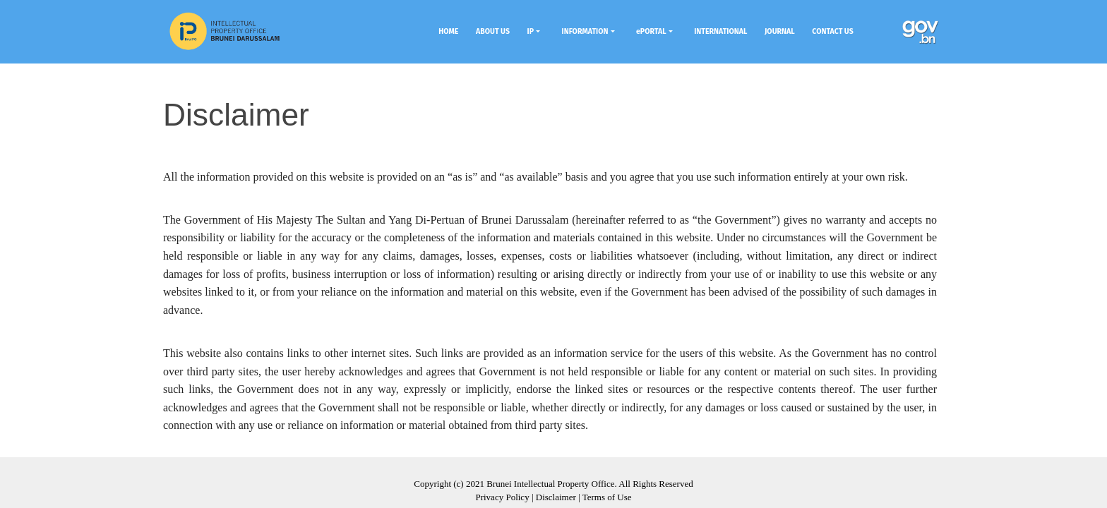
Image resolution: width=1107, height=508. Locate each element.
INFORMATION (585, 31)
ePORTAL (651, 31)
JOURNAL (780, 31)
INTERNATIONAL (720, 31)
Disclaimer (556, 497)
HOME (448, 31)
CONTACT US (832, 31)
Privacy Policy (502, 497)
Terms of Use (607, 497)
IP (530, 31)
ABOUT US (493, 31)
